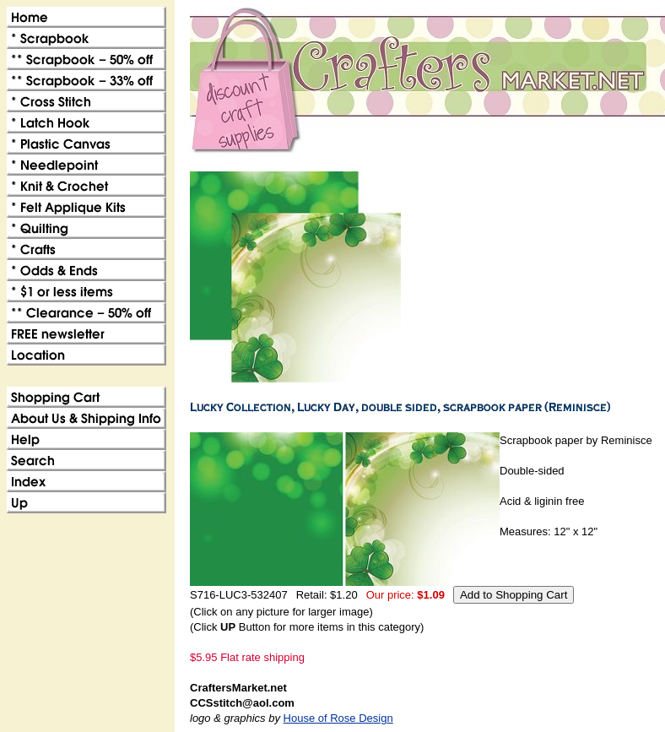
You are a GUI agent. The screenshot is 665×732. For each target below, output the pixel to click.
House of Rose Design (338, 718)
